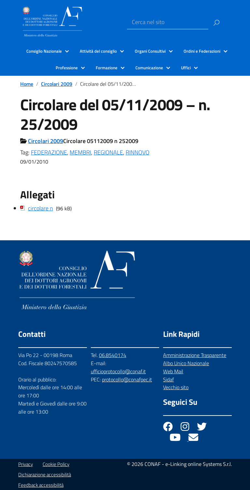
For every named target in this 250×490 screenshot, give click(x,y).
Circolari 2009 (56, 84)
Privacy (25, 464)
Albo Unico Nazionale (186, 363)
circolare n (40, 208)
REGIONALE (108, 152)
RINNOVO (137, 152)
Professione (67, 67)
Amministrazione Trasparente (194, 355)
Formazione (107, 67)
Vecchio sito (175, 387)
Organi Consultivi (150, 51)
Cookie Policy (56, 464)
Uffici (186, 67)
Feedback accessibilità (40, 485)
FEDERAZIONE (49, 152)
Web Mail (173, 371)
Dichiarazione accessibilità (44, 474)
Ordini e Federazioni (202, 51)
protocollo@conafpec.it (127, 379)
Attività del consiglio (98, 51)
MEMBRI (80, 152)
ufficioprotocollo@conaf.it (118, 371)
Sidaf (168, 379)
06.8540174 (112, 355)
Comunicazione (149, 67)
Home (26, 84)
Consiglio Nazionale (44, 51)
